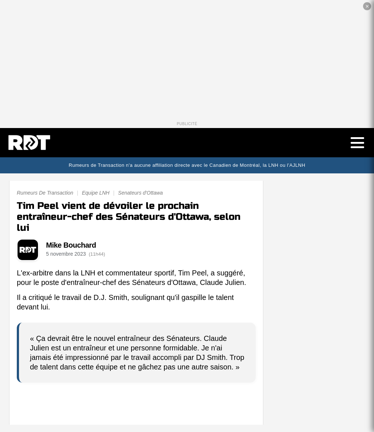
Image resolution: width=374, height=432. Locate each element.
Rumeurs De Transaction (45, 193)
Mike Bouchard (71, 245)
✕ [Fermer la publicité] (367, 6)
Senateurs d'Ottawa (140, 193)
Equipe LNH (96, 193)
